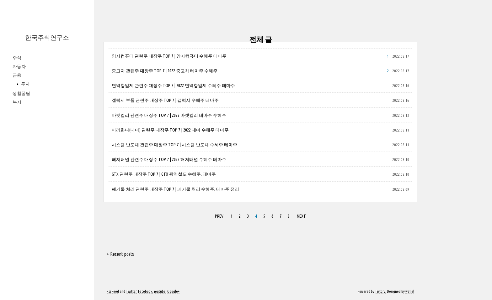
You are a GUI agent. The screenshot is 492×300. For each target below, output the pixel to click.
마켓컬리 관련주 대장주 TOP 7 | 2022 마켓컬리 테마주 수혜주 (169, 115)
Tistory (380, 291)
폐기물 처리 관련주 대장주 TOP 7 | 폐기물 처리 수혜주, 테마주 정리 (175, 189)
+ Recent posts (120, 254)
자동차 (19, 66)
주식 (17, 57)
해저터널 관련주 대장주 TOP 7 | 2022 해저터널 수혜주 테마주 (169, 159)
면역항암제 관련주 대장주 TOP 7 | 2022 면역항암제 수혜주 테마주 (173, 85)
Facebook (145, 291)
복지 (17, 102)
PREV (219, 216)
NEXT (301, 216)
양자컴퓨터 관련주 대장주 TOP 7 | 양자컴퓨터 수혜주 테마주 (169, 56)
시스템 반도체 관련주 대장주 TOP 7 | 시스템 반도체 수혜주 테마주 (174, 144)
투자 (25, 83)
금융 (17, 75)
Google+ (173, 291)
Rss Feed (113, 291)
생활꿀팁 (21, 93)
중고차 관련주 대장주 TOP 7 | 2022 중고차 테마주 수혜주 (164, 70)
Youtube (160, 291)
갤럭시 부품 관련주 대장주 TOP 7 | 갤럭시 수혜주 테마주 (165, 100)
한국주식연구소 (47, 37)
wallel (409, 291)
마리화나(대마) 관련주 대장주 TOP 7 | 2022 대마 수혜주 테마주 (170, 129)
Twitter (131, 291)
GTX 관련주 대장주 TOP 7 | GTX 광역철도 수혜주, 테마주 (164, 174)
